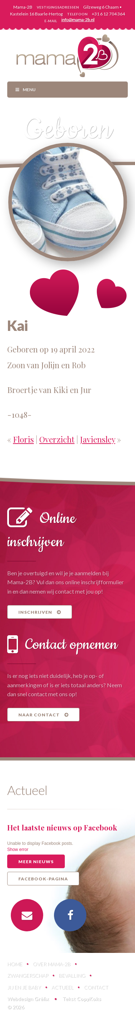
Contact (96, 987)
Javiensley (97, 439)
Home (14, 964)
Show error (17, 849)
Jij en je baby (24, 987)
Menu (25, 89)
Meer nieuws (36, 861)
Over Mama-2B (52, 964)
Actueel (62, 987)
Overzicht (57, 439)
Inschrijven (39, 612)
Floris (23, 439)
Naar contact (43, 714)
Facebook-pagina (43, 878)
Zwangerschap (27, 975)
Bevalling (72, 975)
